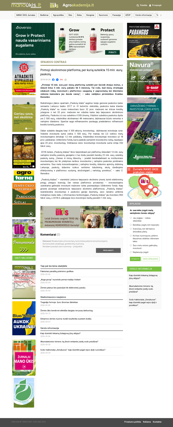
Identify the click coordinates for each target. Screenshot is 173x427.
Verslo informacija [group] (143, 15)
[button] (12, 15)
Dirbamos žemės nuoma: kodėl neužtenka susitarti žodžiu (65, 319)
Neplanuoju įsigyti (139, 252)
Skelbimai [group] (44, 15)
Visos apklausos (150, 259)
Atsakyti (135, 259)
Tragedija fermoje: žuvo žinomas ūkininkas (59, 302)
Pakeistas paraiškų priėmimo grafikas (57, 271)
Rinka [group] (79, 15)
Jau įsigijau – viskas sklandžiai (140, 219)
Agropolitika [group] (58, 15)
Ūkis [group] (70, 15)
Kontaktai (157, 422)
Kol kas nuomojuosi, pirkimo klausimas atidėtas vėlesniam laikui (144, 239)
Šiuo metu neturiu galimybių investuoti (143, 246)
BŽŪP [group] (128, 15)
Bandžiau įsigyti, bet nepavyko (144, 225)
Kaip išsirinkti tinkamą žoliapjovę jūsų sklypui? (60, 333)
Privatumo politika (132, 422)
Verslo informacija (140, 269)
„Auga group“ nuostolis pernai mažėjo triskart (60, 279)
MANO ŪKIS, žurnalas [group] (25, 15)
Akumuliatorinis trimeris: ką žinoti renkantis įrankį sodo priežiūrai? (69, 341)
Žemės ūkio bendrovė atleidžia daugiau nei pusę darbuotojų (66, 310)
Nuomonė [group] (103, 15)
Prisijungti (108, 250)
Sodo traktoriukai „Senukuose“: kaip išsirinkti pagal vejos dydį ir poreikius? (72, 350)
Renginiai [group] (90, 15)
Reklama (147, 422)
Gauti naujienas (24, 258)
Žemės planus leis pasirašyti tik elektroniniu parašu (62, 288)
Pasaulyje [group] (116, 15)
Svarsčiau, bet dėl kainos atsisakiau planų (142, 230)
